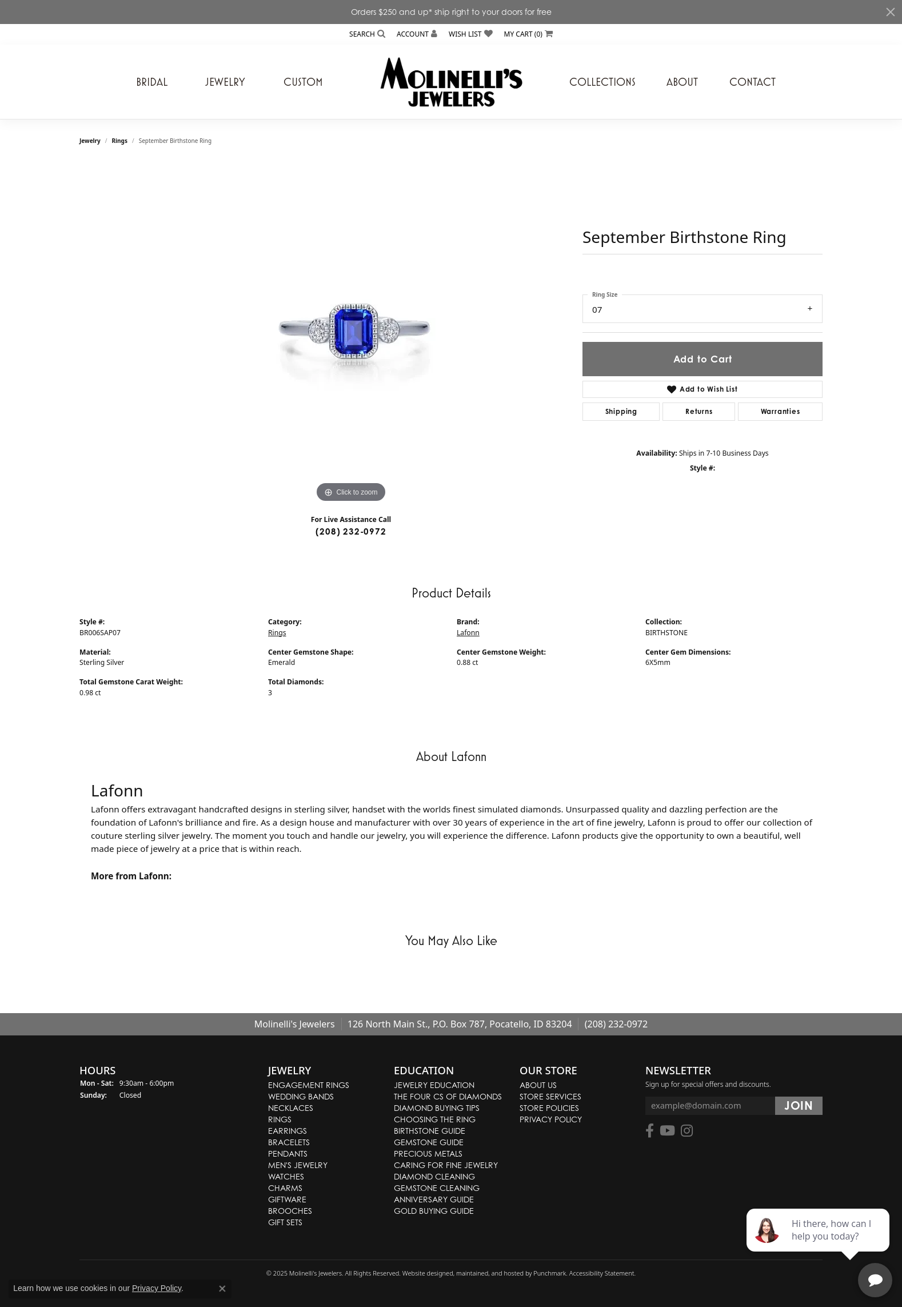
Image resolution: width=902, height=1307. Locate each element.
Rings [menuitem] (280, 1119)
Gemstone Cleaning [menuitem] (437, 1188)
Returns (699, 411)
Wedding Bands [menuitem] (301, 1096)
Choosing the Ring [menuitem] (435, 1119)
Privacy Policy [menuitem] (551, 1119)
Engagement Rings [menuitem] (308, 1085)
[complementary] (819, 1244)
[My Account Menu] (417, 34)
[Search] (367, 34)
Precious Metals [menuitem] (428, 1153)
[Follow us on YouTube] (667, 1131)
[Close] (890, 12)
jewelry (90, 141)
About (682, 81)
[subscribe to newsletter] (799, 1106)
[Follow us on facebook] (649, 1131)
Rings (119, 141)
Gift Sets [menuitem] (285, 1222)
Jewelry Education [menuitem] (434, 1085)
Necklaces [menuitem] (290, 1108)
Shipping (621, 411)
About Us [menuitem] (538, 1085)
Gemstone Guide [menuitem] (429, 1142)
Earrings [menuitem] (287, 1130)
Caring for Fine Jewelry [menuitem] (446, 1165)
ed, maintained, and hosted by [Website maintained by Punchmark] (489, 1273)
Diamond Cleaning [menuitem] (434, 1176)
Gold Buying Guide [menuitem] (434, 1211)
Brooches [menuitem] (290, 1211)
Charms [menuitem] (285, 1188)
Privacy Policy (156, 1288)
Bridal (151, 81)
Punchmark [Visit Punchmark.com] (549, 1273)
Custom (303, 81)
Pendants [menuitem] (288, 1153)
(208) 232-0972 (351, 531)
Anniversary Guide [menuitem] (434, 1199)
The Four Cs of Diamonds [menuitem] (448, 1096)
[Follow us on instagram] (687, 1131)
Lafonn (468, 632)
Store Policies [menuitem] (549, 1108)
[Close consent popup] (222, 1288)
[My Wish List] (470, 34)
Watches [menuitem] (286, 1176)
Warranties (780, 411)
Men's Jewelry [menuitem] (298, 1165)
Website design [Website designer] (424, 1273)
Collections (602, 81)
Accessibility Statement (601, 1273)
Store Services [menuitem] (550, 1096)
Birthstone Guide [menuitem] (429, 1130)
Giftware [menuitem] (287, 1199)
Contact (752, 81)
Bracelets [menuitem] (289, 1142)
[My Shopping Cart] (528, 34)
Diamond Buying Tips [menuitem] (437, 1108)
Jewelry (225, 81)
